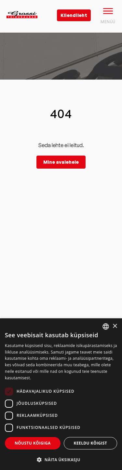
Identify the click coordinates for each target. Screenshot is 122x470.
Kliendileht (74, 15)
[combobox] (105, 326)
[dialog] (61, 394)
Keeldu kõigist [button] (90, 443)
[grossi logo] (22, 25)
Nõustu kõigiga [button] (33, 443)
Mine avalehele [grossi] (61, 162)
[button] (61, 459)
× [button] (114, 326)
